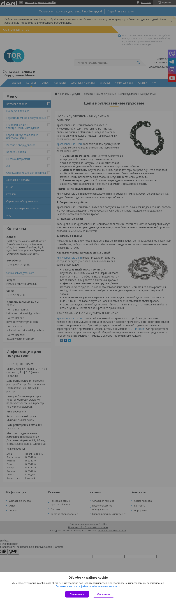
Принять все (77, 594)
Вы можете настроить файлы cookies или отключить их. (87, 586)
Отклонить (103, 594)
